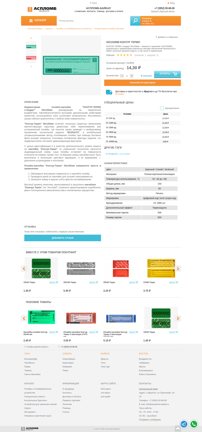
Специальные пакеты (34, 396)
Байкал (105, 353)
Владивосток (145, 359)
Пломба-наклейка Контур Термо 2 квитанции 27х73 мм (75, 334)
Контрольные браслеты (35, 400)
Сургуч (27, 408)
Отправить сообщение (150, 419)
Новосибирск (68, 359)
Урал (27, 353)
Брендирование (172, 108)
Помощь (101, 11)
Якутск (142, 366)
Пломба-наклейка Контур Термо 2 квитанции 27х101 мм (115, 334)
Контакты (91, 11)
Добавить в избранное (168, 37)
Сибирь (67, 353)
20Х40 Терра (109, 282)
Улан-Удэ (105, 366)
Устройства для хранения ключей (40, 404)
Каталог (49, 29)
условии (119, 94)
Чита (103, 363)
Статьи (65, 412)
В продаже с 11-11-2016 (118, 154)
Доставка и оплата (114, 11)
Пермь (27, 366)
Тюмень (28, 370)
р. (153, 23)
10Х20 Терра (29, 282)
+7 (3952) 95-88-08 (164, 8)
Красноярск (68, 363)
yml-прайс (105, 396)
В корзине (147, 18)
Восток (143, 353)
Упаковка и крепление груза (37, 416)
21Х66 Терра (149, 282)
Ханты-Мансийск (32, 374)
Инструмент (30, 412)
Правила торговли (71, 400)
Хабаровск (144, 363)
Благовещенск (146, 370)
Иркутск (104, 359)
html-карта (106, 389)
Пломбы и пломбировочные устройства (73, 29)
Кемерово (67, 366)
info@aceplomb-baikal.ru (37, 347)
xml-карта (105, 393)
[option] (71, 65)
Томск (65, 370)
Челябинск (29, 363)
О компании (80, 11)
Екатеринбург (30, 359)
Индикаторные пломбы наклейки (109, 29)
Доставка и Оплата (71, 396)
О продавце (68, 389)
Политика (67, 404)
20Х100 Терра (69, 282)
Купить (169, 74)
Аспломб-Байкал (35, 29)
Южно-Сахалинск (147, 374)
